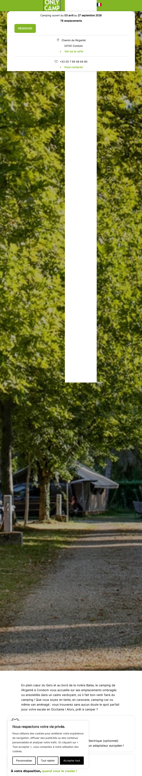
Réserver (25, 28)
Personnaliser (24, 760)
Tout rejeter (48, 760)
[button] (99, 5)
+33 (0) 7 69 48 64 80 (73, 61)
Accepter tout (71, 760)
